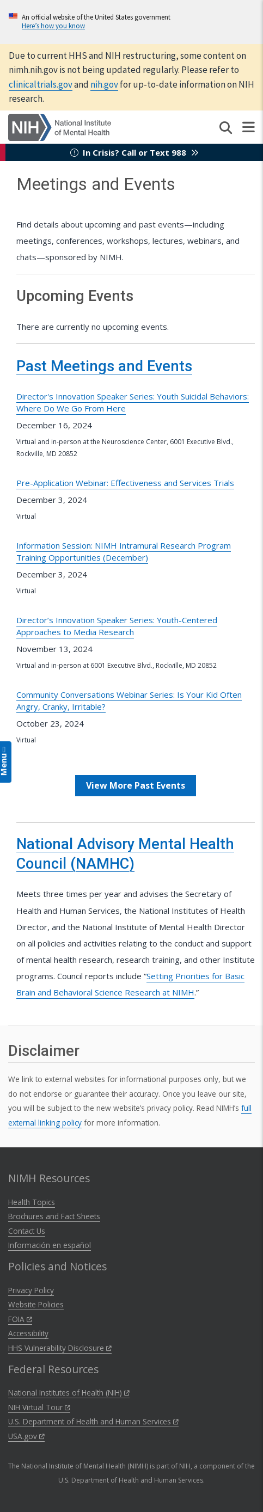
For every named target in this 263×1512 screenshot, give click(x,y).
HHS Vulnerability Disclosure (60, 1348)
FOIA (20, 1319)
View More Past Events (135, 785)
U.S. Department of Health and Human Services (93, 1421)
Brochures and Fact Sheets (54, 1216)
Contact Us (26, 1231)
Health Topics (31, 1202)
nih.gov (104, 84)
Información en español (49, 1245)
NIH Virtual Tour (39, 1407)
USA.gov (26, 1436)
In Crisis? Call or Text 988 (134, 152)
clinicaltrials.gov (40, 84)
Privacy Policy (31, 1290)
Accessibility (28, 1333)
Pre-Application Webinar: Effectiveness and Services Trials (125, 482)
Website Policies (36, 1304)
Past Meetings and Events (104, 366)
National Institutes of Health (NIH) (69, 1392)
